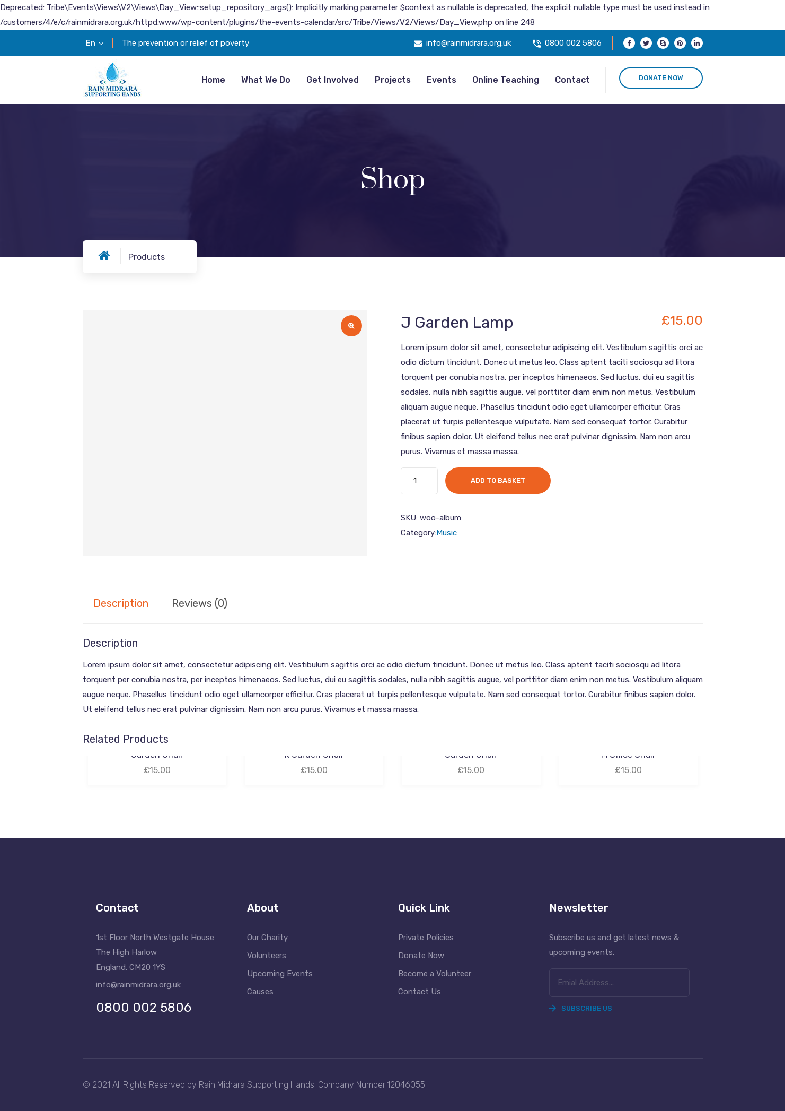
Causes (260, 991)
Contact (572, 80)
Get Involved (332, 80)
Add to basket (498, 480)
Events (441, 80)
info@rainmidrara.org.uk (468, 43)
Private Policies (426, 937)
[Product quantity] (419, 480)
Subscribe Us (580, 1008)
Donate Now (421, 955)
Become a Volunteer (434, 973)
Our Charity (267, 937)
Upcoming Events (280, 973)
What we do (265, 80)
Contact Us (419, 991)
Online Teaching (505, 80)
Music (446, 532)
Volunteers (266, 955)
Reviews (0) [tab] (199, 603)
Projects (393, 80)
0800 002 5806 (573, 43)
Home (213, 80)
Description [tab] (120, 603)
